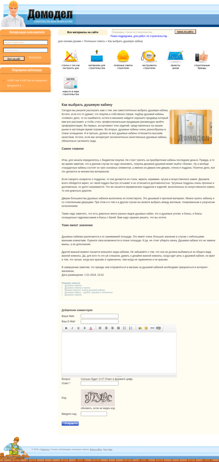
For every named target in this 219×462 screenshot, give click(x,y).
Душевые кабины (73, 285)
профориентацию (72, 125)
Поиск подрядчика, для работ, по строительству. (138, 36)
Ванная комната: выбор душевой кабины (85, 290)
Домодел (44, 449)
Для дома (107, 449)
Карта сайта (96, 449)
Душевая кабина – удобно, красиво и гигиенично (89, 292)
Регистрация (35, 57)
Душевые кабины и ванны (77, 288)
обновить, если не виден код (98, 408)
